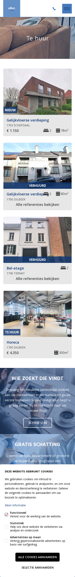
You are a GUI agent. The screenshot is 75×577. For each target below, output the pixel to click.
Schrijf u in (37, 423)
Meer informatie (15, 505)
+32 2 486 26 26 (54, 8)
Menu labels (67, 8)
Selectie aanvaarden (38, 567)
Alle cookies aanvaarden (37, 557)
